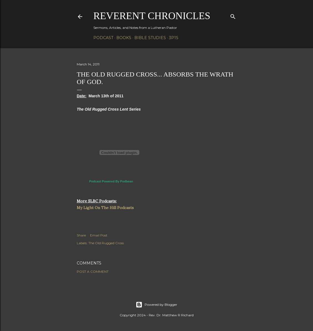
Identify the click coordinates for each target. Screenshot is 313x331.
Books (123, 37)
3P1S (173, 37)
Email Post (98, 235)
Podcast (103, 37)
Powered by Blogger (156, 304)
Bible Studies (150, 37)
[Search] (233, 15)
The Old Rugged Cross (106, 243)
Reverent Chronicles (151, 15)
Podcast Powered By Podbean (111, 181)
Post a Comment (93, 271)
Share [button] (81, 235)
